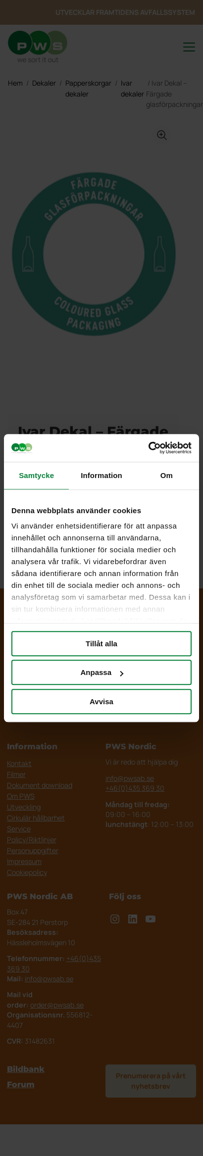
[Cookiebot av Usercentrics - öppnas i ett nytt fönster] (148, 447)
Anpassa (101, 672)
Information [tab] (101, 475)
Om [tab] (166, 475)
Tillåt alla (101, 643)
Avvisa (101, 701)
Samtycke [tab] (36, 475)
